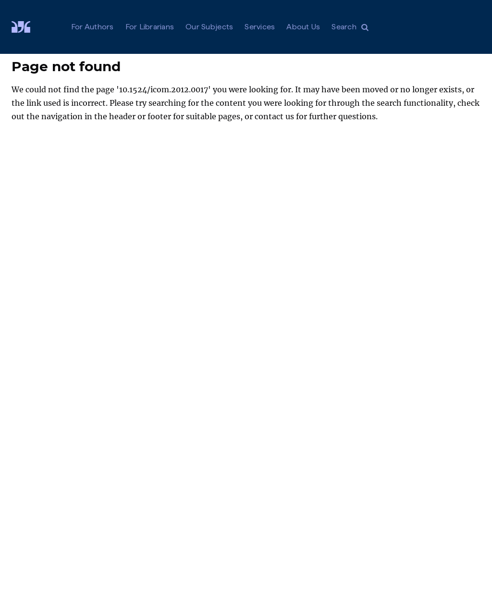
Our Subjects (209, 26)
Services (260, 26)
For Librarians (149, 26)
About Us (303, 26)
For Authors (92, 26)
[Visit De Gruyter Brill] (29, 26)
